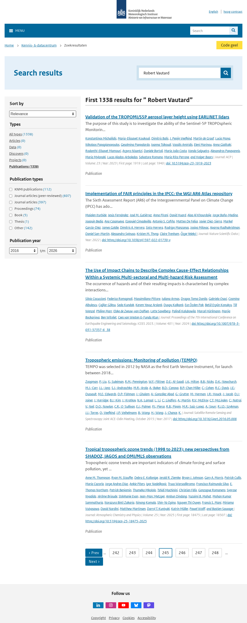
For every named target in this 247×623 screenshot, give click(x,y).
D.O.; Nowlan (104, 406)
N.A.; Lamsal (145, 400)
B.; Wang (144, 412)
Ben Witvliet (109, 317)
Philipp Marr (104, 311)
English (213, 12)
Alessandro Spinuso (123, 233)
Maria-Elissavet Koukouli (134, 138)
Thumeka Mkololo (144, 490)
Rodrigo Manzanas (176, 227)
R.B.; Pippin (173, 406)
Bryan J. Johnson (192, 477)
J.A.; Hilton (192, 381)
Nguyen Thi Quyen (189, 502)
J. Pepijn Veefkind (181, 138)
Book (21, 215)
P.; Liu (102, 381)
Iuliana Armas (170, 298)
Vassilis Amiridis (182, 144)
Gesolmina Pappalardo (135, 144)
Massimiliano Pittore (147, 298)
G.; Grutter (182, 394)
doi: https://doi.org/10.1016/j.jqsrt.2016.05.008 (205, 419)
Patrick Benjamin (120, 490)
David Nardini (109, 508)
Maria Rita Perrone (176, 157)
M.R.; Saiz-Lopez (193, 406)
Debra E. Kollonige (146, 477)
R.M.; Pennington (136, 381)
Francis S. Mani (211, 502)
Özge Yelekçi (189, 233)
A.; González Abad (162, 394)
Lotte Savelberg (160, 311)
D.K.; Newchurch (225, 381)
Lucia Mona (222, 138)
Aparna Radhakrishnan (225, 227)
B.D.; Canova (170, 388)
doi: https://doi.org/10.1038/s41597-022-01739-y (136, 240)
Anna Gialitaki (222, 144)
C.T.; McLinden (218, 400)
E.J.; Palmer (143, 406)
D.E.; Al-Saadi (175, 381)
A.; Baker (155, 388)
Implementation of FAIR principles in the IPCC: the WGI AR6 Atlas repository (158, 193)
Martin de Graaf (203, 138)
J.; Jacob (228, 394)
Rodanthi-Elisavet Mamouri (103, 151)
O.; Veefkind (107, 412)
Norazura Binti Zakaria (119, 502)
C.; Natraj (235, 400)
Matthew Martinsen (133, 508)
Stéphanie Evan (128, 496)
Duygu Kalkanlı (173, 305)
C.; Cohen (208, 388)
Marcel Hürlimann (208, 311)
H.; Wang (157, 412)
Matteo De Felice (187, 221)
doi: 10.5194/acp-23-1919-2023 (188, 163)
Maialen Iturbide (95, 215)
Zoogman (91, 381)
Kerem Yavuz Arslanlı (148, 305)
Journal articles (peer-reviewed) (42, 195)
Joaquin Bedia (94, 221)
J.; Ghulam (142, 394)
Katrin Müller (179, 508)
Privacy (114, 618)
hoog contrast (233, 12)
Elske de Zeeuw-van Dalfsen (131, 311)
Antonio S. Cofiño (163, 221)
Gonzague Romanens (211, 490)
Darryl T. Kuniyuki (158, 508)
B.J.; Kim (115, 400)
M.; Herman (198, 394)
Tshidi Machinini (167, 490)
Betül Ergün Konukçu (218, 305)
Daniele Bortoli (153, 151)
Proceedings (27, 208)
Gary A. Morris (213, 477)
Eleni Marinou (203, 144)
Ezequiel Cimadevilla (138, 221)
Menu (20, 30)
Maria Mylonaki (95, 157)
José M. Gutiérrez (141, 215)
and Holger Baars (201, 157)
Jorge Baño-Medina (225, 215)
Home (9, 45)
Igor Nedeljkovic (156, 484)
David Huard (177, 215)
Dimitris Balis (159, 138)
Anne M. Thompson (97, 477)
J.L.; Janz (104, 388)
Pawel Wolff (197, 508)
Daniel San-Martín (97, 233)
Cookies (129, 618)
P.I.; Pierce (158, 406)
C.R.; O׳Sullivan (124, 406)
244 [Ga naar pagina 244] (149, 552)
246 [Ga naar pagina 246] (182, 552)
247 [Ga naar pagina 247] (198, 552)
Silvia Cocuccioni (95, 298)
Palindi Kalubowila (184, 311)
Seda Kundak (125, 305)
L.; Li (158, 400)
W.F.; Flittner (157, 381)
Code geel (229, 45)
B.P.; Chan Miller (190, 388)
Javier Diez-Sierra (210, 221)
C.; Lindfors (169, 400)
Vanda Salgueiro (198, 151)
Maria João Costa (175, 151)
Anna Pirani (160, 215)
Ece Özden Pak (194, 305)
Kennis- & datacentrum (39, 45)
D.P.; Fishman (126, 394)
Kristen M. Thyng (147, 233)
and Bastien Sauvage (220, 508)
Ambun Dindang (176, 496)
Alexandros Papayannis (225, 151)
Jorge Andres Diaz (116, 484)
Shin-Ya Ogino (166, 502)
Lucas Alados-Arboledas (122, 157)
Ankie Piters (137, 484)
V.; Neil (89, 406)
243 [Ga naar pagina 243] (132, 552)
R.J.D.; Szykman (228, 406)
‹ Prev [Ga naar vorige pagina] (94, 552)
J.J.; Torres (91, 412)
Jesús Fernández (118, 215)
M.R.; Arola (140, 388)
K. (179, 412)
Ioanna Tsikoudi (161, 144)
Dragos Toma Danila (194, 298)
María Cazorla (94, 484)
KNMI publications (33, 189)
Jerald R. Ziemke (170, 477)
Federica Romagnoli (119, 298)
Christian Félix (188, 490)
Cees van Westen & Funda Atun (138, 317)
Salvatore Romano (151, 157)
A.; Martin (184, 400)
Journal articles (30, 202)
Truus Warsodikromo (181, 484)
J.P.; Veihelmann (126, 412)
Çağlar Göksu (107, 305)
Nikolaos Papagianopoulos (102, 144)
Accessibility (147, 618)
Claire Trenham (169, 233)
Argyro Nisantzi (132, 151)
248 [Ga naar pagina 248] (215, 552)
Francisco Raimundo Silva (212, 484)
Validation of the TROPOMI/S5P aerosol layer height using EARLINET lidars (157, 117)
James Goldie (110, 227)
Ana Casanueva (114, 221)
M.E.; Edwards (107, 394)
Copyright (98, 618)
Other (23, 228)
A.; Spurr (210, 406)
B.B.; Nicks (207, 381)
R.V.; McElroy (200, 400)
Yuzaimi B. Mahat (199, 496)
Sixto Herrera (154, 227)
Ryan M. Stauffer (122, 477)
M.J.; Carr (91, 388)
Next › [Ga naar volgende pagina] (94, 561)
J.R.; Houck (214, 394)
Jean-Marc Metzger (152, 496)
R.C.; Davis (222, 388)
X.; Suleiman (116, 381)
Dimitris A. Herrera (132, 227)
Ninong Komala (146, 502)
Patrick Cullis (232, 477)
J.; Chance (171, 412)
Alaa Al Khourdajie (199, 215)
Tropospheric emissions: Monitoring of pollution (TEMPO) (141, 360)
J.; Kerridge (101, 400)
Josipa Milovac (199, 227)
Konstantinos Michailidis (100, 138)
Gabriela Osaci (218, 298)
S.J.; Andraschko (122, 388)
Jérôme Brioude (107, 496)
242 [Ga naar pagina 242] (115, 552)
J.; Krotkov (129, 400)
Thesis (21, 221)
